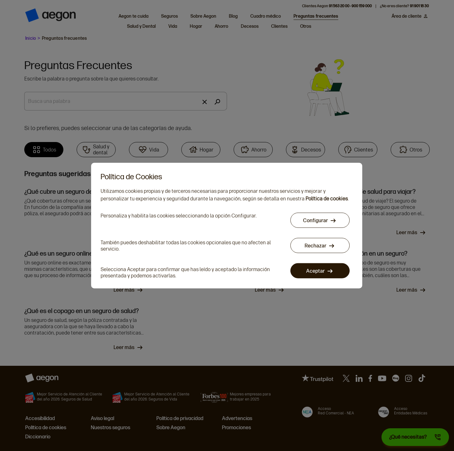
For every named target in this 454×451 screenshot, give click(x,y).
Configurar (315, 221)
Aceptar (315, 271)
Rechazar (316, 246)
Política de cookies (327, 199)
